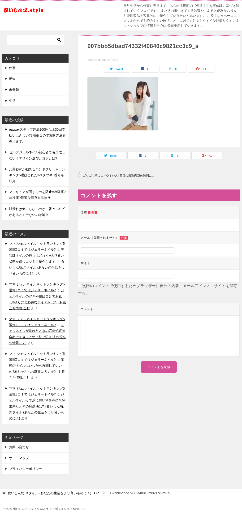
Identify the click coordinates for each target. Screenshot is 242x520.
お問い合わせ (19, 447)
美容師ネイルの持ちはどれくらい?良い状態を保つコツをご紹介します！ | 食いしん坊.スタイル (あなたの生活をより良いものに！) (37, 261)
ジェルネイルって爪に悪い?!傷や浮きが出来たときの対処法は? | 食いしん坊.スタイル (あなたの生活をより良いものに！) (37, 406)
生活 (12, 101)
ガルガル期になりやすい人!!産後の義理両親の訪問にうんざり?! (121, 175)
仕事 (12, 68)
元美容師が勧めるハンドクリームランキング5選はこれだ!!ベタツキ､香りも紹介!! (37, 175)
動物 (12, 79)
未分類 (14, 89)
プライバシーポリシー (25, 469)
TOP (53, 493)
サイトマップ (19, 458)
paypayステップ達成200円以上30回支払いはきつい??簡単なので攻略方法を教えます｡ (37, 135)
